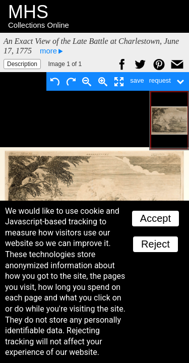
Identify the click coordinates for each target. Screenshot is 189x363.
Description (22, 64)
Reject (155, 244)
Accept (155, 218)
